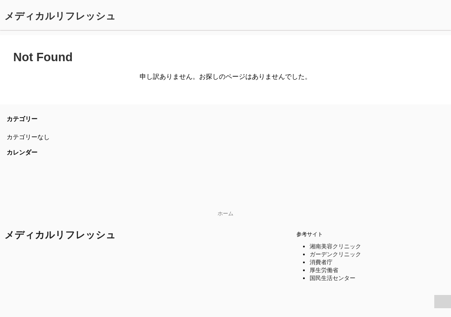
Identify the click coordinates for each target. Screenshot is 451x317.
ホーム (225, 213)
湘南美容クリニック (335, 246)
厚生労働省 (324, 270)
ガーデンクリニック (335, 254)
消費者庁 (321, 262)
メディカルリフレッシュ (60, 16)
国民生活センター (332, 278)
